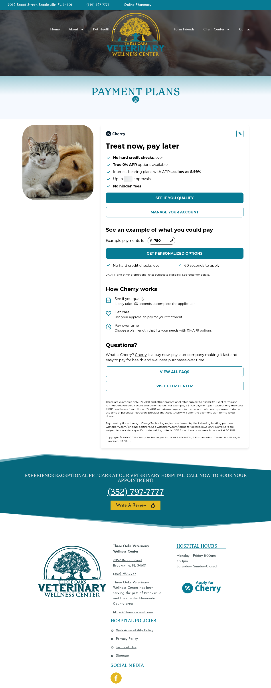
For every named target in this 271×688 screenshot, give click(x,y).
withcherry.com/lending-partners (128, 426)
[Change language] (239, 133)
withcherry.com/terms (171, 426)
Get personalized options (174, 253)
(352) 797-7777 (135, 492)
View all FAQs (174, 372)
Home (55, 29)
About (76, 30)
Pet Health (104, 30)
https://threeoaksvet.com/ (133, 612)
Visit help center (174, 386)
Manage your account (174, 212)
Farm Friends (184, 29)
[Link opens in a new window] (135, 505)
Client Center (216, 30)
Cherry (141, 355)
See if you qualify (175, 198)
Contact (245, 29)
